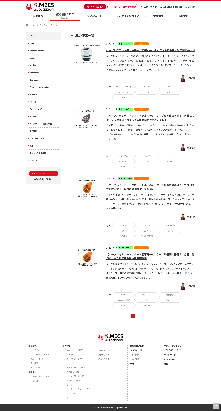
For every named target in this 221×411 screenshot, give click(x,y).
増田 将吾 (191, 78)
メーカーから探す (105, 350)
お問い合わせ (149, 6)
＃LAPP (147, 86)
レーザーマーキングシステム (78, 389)
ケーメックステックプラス (43, 25)
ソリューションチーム (40, 354)
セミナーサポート (37, 138)
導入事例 (33, 131)
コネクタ (70, 363)
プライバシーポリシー (174, 350)
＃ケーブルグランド (123, 86)
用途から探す (103, 359)
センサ (69, 384)
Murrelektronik (37, 50)
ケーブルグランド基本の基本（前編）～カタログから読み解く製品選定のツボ (150, 50)
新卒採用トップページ (40, 376)
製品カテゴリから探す (74, 350)
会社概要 (34, 363)
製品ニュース (35, 145)
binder (33, 65)
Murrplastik (35, 72)
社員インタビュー (37, 160)
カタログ (136, 359)
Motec (33, 101)
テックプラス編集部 (38, 153)
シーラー (70, 397)
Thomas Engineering (39, 87)
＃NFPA (170, 92)
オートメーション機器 (76, 367)
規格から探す (103, 354)
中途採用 (34, 380)
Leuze (33, 58)
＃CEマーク (123, 92)
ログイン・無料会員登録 (123, 6)
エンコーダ (71, 393)
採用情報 (183, 15)
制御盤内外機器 (73, 371)
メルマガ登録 (95, 6)
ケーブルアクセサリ (75, 358)
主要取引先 (35, 367)
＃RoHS (123, 97)
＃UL (170, 86)
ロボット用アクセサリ (76, 376)
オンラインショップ (127, 15)
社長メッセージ (37, 358)
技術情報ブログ (137, 345)
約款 (166, 363)
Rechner (33, 94)
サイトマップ (170, 354)
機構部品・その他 (74, 380)
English (190, 6)
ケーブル (70, 354)
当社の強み (35, 350)
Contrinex (34, 80)
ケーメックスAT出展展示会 (41, 123)
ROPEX (33, 116)
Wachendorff (36, 109)
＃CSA (146, 92)
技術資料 (136, 354)
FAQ (132, 363)
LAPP (32, 43)
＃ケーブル (123, 156)
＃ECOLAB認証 (147, 236)
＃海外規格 (170, 225)
